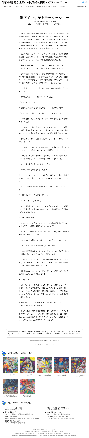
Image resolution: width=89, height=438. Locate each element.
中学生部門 (56, 340)
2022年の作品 (41, 6)
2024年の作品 (18, 6)
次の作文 (49, 344)
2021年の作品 (52, 6)
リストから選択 (80, 6)
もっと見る (62, 6)
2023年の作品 (30, 6)
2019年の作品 (47, 340)
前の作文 (40, 344)
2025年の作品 (7, 6)
